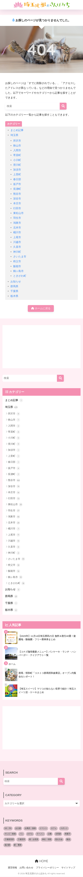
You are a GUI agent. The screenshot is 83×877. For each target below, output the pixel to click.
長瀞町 (17, 188)
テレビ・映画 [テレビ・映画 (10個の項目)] (10, 834)
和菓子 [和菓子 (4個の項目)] (67, 834)
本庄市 (17, 203)
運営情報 (12, 868)
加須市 (17, 169)
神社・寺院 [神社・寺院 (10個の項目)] (46, 840)
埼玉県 (14, 135)
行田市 (17, 208)
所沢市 (17, 140)
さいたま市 (19, 256)
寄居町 (17, 155)
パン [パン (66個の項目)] (21, 834)
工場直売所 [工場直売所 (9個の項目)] (9, 840)
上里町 (17, 174)
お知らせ (15, 281)
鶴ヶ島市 (18, 271)
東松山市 (18, 213)
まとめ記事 (16, 130)
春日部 (17, 179)
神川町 (17, 251)
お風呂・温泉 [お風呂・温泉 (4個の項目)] (30, 829)
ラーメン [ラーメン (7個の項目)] (40, 834)
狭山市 (17, 145)
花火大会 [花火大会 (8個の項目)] (58, 840)
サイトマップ (68, 868)
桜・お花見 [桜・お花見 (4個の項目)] (33, 840)
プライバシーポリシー (47, 868)
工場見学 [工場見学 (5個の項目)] (21, 840)
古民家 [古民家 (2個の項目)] (58, 834)
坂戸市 (17, 184)
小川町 (17, 160)
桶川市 (17, 232)
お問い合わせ (26, 868)
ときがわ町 (19, 275)
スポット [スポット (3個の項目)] (64, 829)
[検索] (63, 106)
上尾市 (17, 237)
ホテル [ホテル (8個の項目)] (30, 834)
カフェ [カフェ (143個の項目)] (53, 829)
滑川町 (17, 164)
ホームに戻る (40, 308)
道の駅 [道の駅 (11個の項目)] (7, 845)
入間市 (17, 150)
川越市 (17, 242)
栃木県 (14, 296)
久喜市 (17, 246)
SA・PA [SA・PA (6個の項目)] (8, 829)
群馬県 (14, 286)
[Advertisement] (41, 346)
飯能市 (17, 266)
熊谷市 (17, 193)
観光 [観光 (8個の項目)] (68, 840)
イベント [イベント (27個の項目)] (43, 829)
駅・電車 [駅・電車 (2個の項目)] (17, 845)
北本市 (17, 227)
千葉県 (14, 291)
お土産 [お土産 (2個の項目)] (18, 829)
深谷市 (17, 198)
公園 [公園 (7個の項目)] (49, 834)
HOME (41, 861)
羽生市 (17, 217)
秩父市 (17, 261)
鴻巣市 (17, 222)
